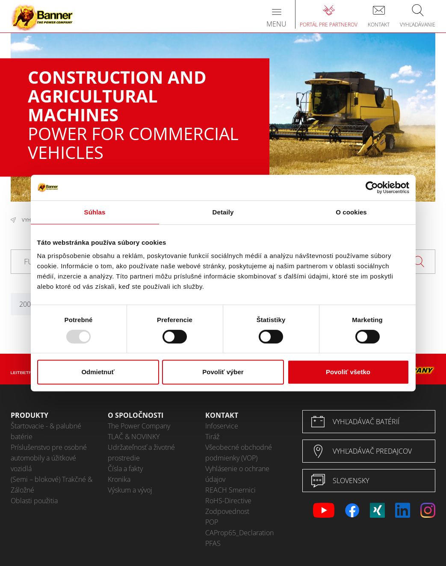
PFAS (213, 543)
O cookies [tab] (351, 212)
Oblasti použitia (34, 500)
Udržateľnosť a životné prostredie (141, 453)
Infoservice (221, 426)
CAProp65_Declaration (239, 532)
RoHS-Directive (228, 500)
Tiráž (212, 436)
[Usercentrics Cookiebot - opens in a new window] (371, 187)
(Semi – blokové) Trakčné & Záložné (51, 485)
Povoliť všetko (348, 371)
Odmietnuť (97, 371)
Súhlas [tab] (95, 212)
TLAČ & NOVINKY (133, 436)
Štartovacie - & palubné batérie (46, 431)
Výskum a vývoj (130, 490)
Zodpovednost (227, 511)
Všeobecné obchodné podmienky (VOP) (238, 453)
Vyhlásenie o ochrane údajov (237, 474)
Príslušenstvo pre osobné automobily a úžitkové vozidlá (49, 458)
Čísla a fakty (125, 468)
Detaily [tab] (223, 212)
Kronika (119, 479)
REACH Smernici (230, 490)
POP (211, 522)
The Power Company (139, 426)
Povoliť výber (222, 371)
